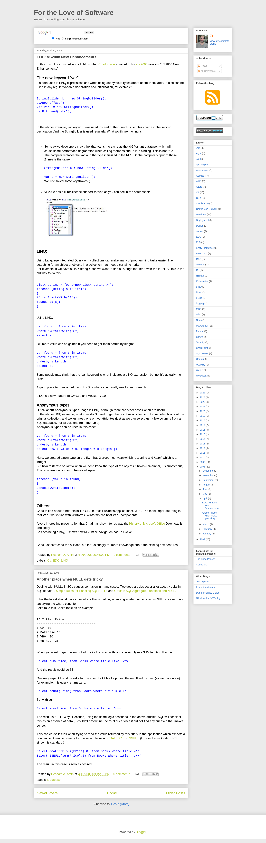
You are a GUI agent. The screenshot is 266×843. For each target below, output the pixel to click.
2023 (203, 402)
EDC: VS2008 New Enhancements (66, 57)
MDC (199, 309)
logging (200, 303)
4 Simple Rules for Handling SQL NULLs (80, 594)
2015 (203, 434)
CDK (198, 198)
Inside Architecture (206, 587)
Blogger (141, 835)
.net (198, 148)
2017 (203, 425)
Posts (202, 65)
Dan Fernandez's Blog (208, 592)
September (209, 480)
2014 (203, 439)
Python (200, 331)
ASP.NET (201, 175)
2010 (203, 457)
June (205, 489)
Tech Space (202, 581)
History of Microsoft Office (147, 527)
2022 (203, 406)
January (207, 533)
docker (199, 231)
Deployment (202, 220)
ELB (198, 242)
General (200, 264)
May (205, 493)
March (206, 524)
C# (49, 564)
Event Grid (201, 253)
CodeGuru (201, 564)
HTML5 (200, 275)
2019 (203, 415)
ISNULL (133, 742)
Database (54, 783)
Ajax (198, 159)
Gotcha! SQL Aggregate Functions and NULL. (145, 594)
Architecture (202, 170)
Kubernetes (202, 281)
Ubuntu (200, 359)
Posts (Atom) (120, 807)
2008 (203, 466)
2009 (203, 462)
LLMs (199, 298)
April (205, 498)
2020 (203, 411)
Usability (200, 364)
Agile (198, 153)
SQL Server (202, 353)
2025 (203, 392)
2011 (203, 452)
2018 (203, 420)
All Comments (206, 71)
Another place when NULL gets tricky (70, 583)
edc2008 (142, 64)
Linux (199, 292)
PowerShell (202, 325)
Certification (202, 203)
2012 (203, 448)
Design (200, 225)
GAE (198, 259)
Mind (198, 314)
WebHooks (202, 375)
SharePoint (202, 348)
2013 (203, 443)
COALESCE (115, 742)
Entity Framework (205, 248)
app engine (202, 164)
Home (112, 797)
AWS (198, 181)
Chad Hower (106, 64)
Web (198, 370)
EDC (56, 564)
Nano (199, 320)
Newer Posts (47, 797)
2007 (203, 539)
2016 (203, 429)
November (208, 475)
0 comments (121, 558)
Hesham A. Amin (62, 558)
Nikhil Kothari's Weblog (208, 598)
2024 (203, 397)
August (207, 484)
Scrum (199, 337)
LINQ (64, 564)
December (208, 470)
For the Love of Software (73, 12)
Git (197, 270)
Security (200, 342)
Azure (199, 186)
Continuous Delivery (206, 209)
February (208, 529)
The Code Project (205, 559)
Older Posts (175, 797)
